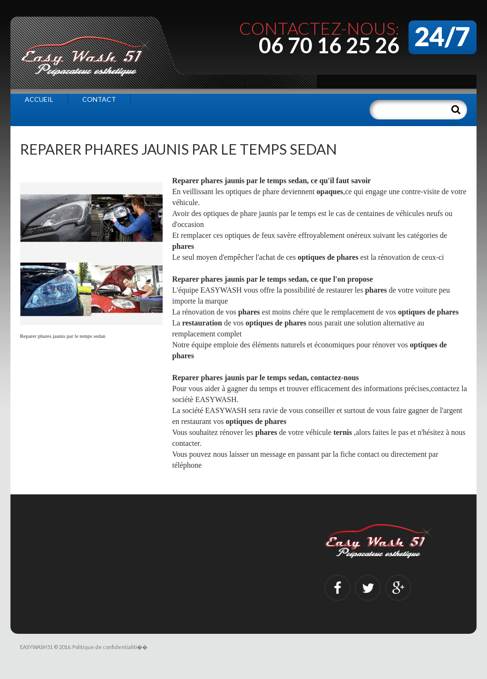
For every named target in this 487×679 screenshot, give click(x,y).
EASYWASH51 (36, 647)
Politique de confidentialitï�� (109, 647)
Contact (99, 99)
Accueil (39, 99)
